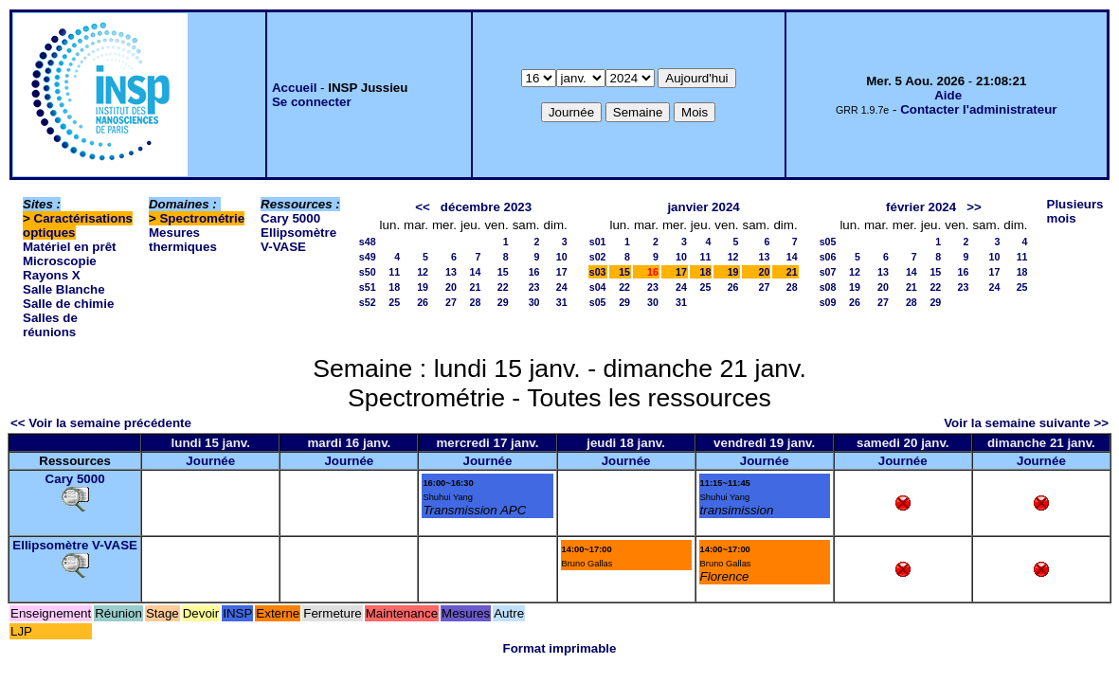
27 (451, 302)
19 (422, 287)
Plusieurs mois (1075, 211)
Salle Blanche (64, 289)
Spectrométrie (201, 218)
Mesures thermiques (183, 239)
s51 (367, 287)
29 (503, 302)
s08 (828, 287)
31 (562, 302)
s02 (597, 256)
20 (451, 287)
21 (475, 287)
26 (422, 302)
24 (562, 287)
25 (394, 302)
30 (534, 302)
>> (974, 207)
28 (475, 302)
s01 (597, 241)
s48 (367, 241)
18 (394, 287)
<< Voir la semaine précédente (100, 423)
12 (422, 272)
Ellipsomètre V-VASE (298, 239)
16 (534, 272)
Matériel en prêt (70, 247)
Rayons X (52, 275)
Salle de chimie (68, 303)
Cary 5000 (290, 218)
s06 (828, 256)
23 (534, 287)
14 (475, 272)
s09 (828, 302)
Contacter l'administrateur (978, 109)
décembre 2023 (486, 207)
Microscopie (60, 261)
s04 (597, 287)
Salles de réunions (50, 325)
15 (503, 272)
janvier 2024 (703, 207)
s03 (597, 272)
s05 (597, 302)
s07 (828, 272)
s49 (367, 256)
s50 (367, 272)
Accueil (294, 88)
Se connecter (312, 102)
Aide (948, 95)
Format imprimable (560, 648)
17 (562, 272)
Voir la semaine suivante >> (1026, 423)
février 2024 (921, 207)
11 (394, 272)
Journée (210, 461)
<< (422, 207)
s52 (367, 302)
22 (503, 287)
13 (451, 272)
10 (562, 256)
